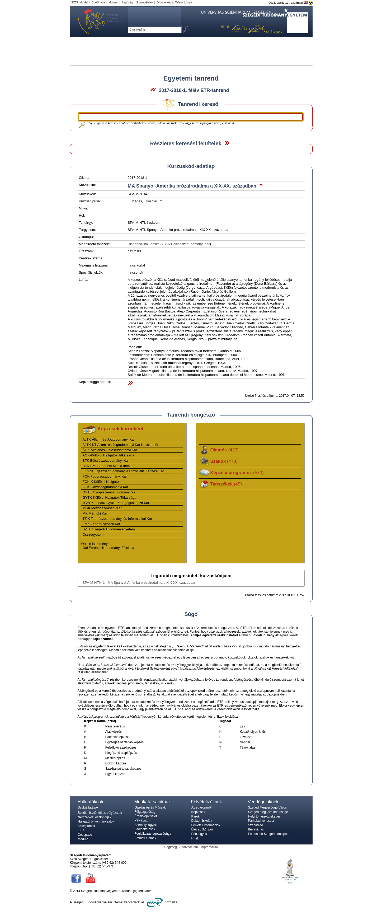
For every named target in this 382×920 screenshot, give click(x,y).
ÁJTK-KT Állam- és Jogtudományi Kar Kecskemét (120, 445)
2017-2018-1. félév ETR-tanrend (194, 90)
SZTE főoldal (79, 2)
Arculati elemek (145, 838)
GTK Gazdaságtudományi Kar (105, 487)
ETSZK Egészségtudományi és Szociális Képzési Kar (123, 471)
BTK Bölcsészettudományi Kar (186, 244)
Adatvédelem (188, 847)
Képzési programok (237, 472)
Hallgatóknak (90, 801)
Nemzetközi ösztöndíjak (94, 817)
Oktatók (224, 449)
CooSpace (98, 2)
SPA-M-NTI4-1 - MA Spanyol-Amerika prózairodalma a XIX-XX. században (139, 583)
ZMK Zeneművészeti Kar (101, 524)
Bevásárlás (256, 829)
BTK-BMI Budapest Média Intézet (108, 466)
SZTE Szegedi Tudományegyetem (109, 529)
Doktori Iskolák (201, 821)
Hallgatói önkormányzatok (96, 821)
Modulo (113, 2)
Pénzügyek (199, 834)
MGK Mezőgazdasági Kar (102, 508)
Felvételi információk (205, 825)
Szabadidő (255, 825)
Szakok (224, 461)
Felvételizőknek (206, 801)
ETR (81, 830)
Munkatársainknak (152, 801)
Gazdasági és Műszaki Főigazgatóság (151, 810)
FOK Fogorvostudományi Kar (105, 476)
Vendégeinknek (263, 801)
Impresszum (209, 847)
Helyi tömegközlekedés (264, 816)
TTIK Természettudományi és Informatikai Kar (117, 519)
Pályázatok (142, 820)
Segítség (127, 2)
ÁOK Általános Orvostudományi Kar (110, 450)
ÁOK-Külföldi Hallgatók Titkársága (108, 455)
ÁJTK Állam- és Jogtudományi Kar (109, 439)
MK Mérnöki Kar (95, 513)
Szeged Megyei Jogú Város (267, 807)
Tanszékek (226, 484)
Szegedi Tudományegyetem (96, 21)
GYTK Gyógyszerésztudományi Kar (110, 492)
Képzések (198, 812)
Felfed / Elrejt (227, 143)
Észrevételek (144, 2)
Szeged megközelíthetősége (268, 812)
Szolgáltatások (88, 807)
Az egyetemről (201, 807)
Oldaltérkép (164, 2)
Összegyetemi (93, 534)
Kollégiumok (86, 826)
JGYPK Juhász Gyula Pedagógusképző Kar (116, 503)
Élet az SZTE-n (202, 829)
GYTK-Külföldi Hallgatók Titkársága (109, 497)
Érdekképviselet (146, 816)
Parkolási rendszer (261, 821)
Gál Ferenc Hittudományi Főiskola (108, 548)
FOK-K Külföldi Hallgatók (102, 482)
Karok (195, 816)
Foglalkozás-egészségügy (153, 833)
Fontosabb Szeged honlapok (268, 834)
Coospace (85, 835)
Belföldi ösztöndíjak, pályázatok (100, 813)
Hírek (195, 838)
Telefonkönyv (183, 2)
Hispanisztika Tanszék (145, 244)
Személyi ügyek (146, 825)
